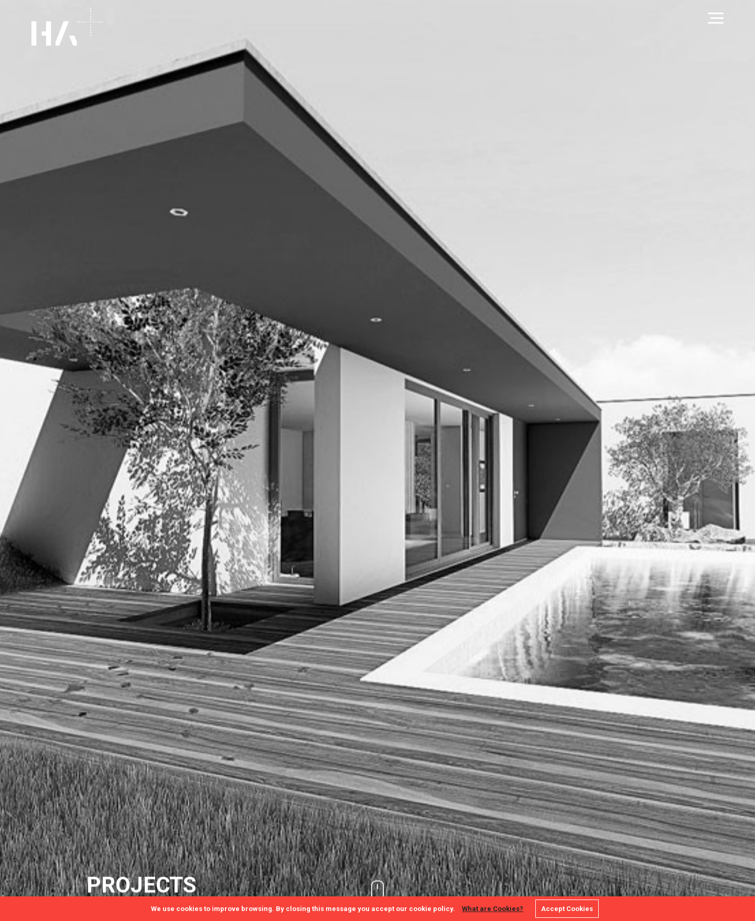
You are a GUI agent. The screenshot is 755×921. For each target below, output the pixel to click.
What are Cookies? (492, 909)
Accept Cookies (567, 909)
